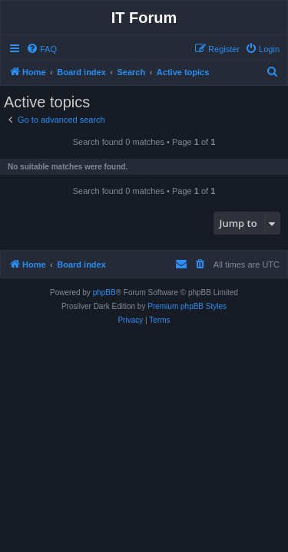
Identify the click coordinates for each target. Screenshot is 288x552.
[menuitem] (41, 49)
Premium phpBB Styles (187, 306)
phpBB (104, 292)
